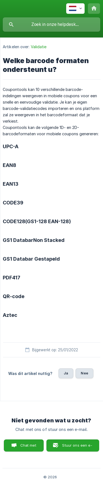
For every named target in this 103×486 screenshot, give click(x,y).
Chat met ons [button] (28, 447)
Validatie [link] (39, 46)
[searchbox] (51, 24)
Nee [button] (84, 373)
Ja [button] (66, 373)
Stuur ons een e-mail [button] (77, 447)
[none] (75, 8)
